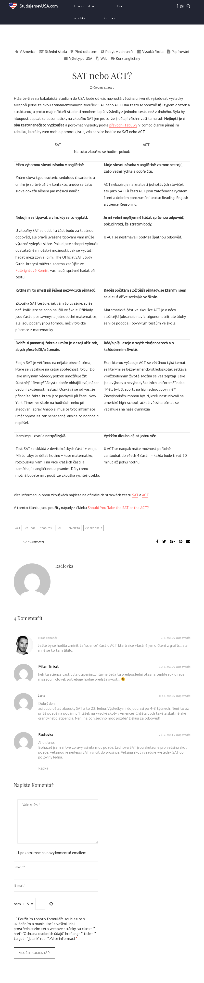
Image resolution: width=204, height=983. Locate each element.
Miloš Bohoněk (47, 638)
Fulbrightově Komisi (31, 270)
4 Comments (34, 542)
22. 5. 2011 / (167, 735)
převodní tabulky (123, 125)
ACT (145, 494)
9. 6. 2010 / (168, 638)
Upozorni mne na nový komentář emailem (52, 852)
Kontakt (110, 18)
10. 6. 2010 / (167, 667)
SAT (135, 494)
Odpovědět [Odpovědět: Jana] (183, 696)
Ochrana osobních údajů (43, 933)
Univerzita (73, 528)
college (30, 528)
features (46, 528)
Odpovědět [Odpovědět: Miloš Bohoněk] (183, 638)
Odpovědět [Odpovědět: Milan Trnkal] (183, 667)
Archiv (79, 18)
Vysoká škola (93, 528)
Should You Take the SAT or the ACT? (118, 507)
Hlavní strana (86, 6)
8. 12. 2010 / (167, 696)
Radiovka (64, 566)
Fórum (122, 6)
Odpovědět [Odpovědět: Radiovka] (183, 735)
